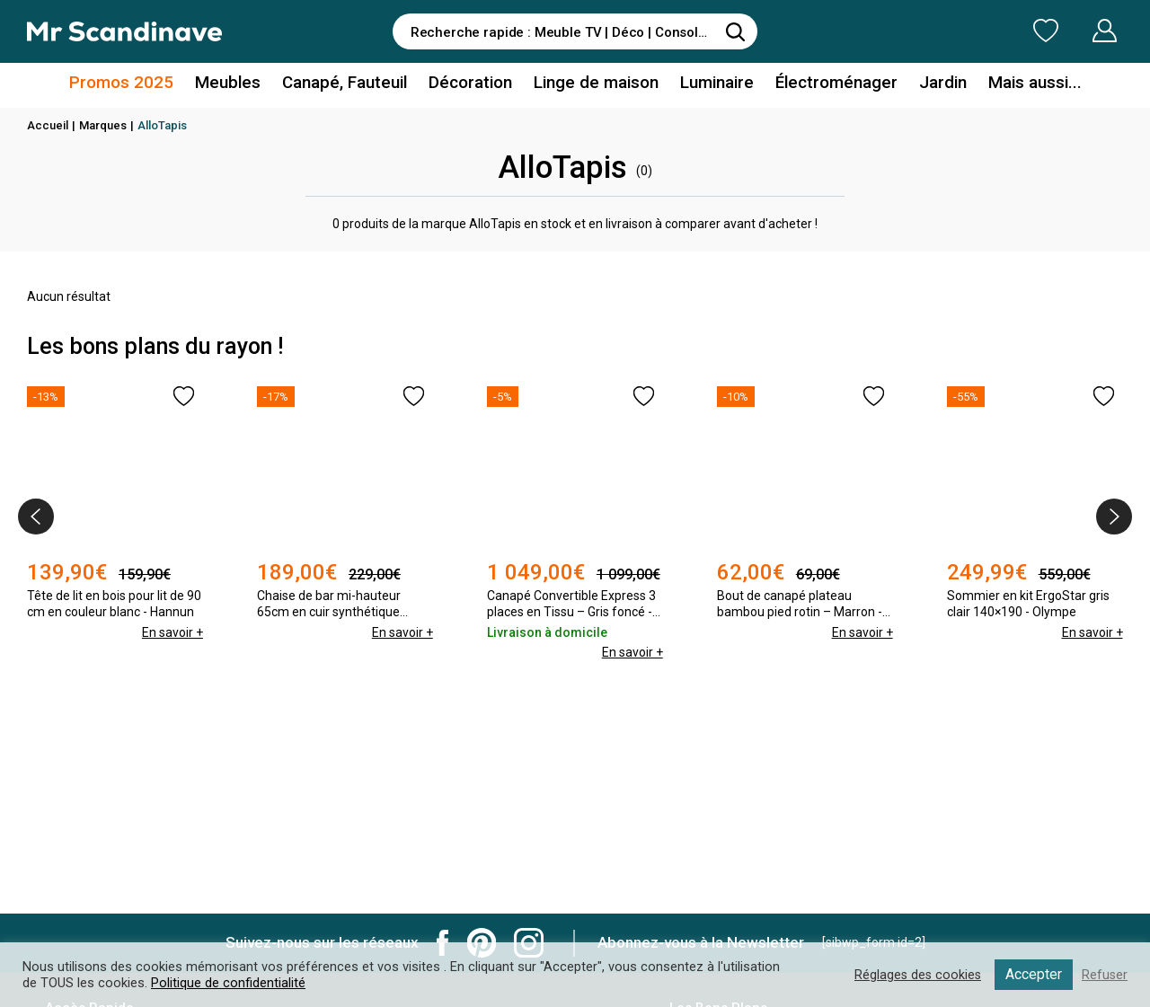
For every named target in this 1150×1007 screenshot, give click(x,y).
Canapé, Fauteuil (350, 84)
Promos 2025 (137, 84)
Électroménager (828, 84)
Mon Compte (1070, 30)
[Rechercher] (734, 31)
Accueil (47, 125)
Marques (103, 125)
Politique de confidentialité (228, 983)
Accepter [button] (1032, 974)
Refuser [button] (1104, 975)
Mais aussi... (1019, 84)
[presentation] (36, 516)
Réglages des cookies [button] (915, 975)
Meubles (238, 84)
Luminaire (712, 84)
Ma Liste (951, 30)
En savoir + (171, 632)
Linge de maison (595, 84)
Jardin (931, 84)
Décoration (474, 84)
